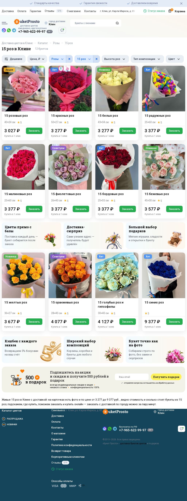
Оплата (21, 11)
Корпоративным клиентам (68, 456)
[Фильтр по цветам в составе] (61, 59)
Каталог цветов (12, 410)
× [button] (69, 59)
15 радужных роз (158, 115)
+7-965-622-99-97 (31, 31)
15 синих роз (154, 302)
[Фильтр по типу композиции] (147, 59)
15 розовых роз (16, 115)
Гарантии (35, 11)
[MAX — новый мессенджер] (4, 30)
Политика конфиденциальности (71, 445)
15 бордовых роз (111, 194)
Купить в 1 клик (12, 136)
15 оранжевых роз (65, 302)
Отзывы (54, 11)
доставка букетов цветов (133, 443)
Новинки (12, 424)
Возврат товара (61, 451)
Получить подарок (166, 377)
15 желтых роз (15, 302)
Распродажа (15, 419)
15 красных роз (62, 115)
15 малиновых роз (18, 194)
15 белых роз (108, 115)
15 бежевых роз (157, 194)
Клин (52, 24)
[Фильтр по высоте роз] (115, 59)
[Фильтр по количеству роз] (87, 59)
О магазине (74, 11)
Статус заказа (156, 10)
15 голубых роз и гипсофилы (110, 304)
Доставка (8, 11)
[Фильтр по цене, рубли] (37, 59)
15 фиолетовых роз (66, 194)
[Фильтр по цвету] (175, 59)
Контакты (90, 11)
